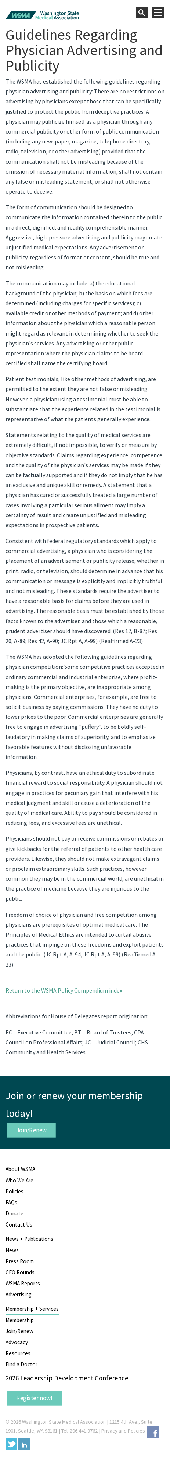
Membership (20, 1320)
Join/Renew (31, 1130)
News (12, 1250)
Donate (14, 1213)
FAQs (11, 1202)
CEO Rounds (20, 1272)
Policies (14, 1191)
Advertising (19, 1294)
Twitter (11, 1444)
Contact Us (19, 1224)
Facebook (153, 1432)
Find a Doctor (21, 1364)
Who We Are (19, 1180)
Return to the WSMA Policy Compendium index (64, 990)
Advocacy (17, 1342)
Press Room (20, 1261)
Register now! (34, 1398)
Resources (18, 1353)
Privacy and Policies (123, 1430)
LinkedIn (24, 1444)
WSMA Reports (23, 1283)
